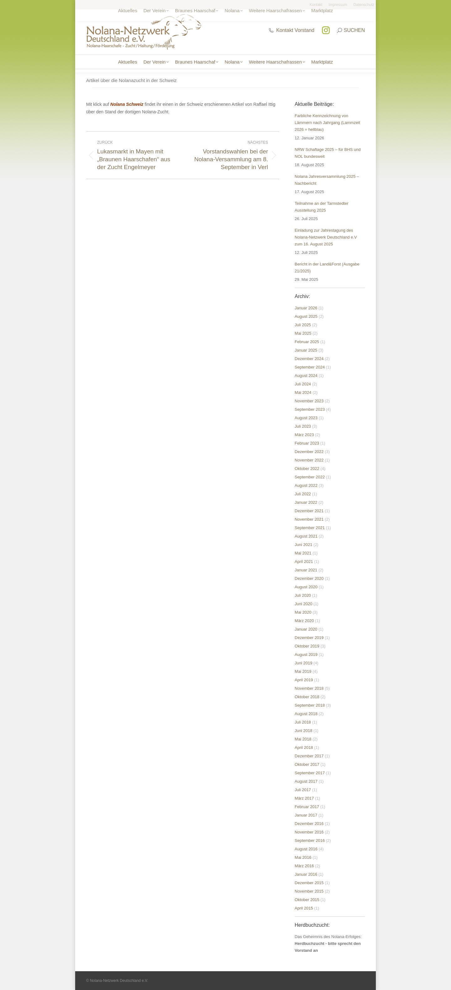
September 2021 (310, 527)
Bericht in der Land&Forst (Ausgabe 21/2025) (327, 267)
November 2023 (309, 401)
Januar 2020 (306, 629)
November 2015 (309, 891)
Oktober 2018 (307, 696)
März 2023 (304, 434)
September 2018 (310, 705)
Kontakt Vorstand (291, 30)
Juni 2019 (303, 663)
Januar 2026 (306, 308)
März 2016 (304, 866)
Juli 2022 (303, 494)
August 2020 (306, 587)
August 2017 (306, 781)
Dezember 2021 (309, 510)
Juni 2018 (303, 730)
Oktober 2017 (307, 764)
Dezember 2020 (309, 578)
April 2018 (304, 747)
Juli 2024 (303, 384)
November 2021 (309, 519)
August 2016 (306, 849)
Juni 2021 (303, 544)
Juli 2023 (303, 426)
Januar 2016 (306, 874)
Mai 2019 (303, 671)
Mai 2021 (303, 553)
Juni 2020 (303, 603)
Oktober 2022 (307, 468)
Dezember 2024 (309, 358)
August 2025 (306, 316)
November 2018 (309, 688)
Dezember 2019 (309, 637)
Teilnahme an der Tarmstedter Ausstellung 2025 (322, 207)
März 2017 (304, 798)
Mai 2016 (303, 857)
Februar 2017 (307, 806)
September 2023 (310, 409)
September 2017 (310, 773)
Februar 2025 (307, 341)
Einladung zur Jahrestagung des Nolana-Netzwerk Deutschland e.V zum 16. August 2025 (326, 237)
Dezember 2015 (309, 882)
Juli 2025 (303, 324)
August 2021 (306, 536)
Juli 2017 (303, 789)
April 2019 (304, 680)
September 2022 (310, 477)
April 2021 (304, 561)
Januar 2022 (306, 502)
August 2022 (306, 485)
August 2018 (306, 713)
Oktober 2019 (307, 646)
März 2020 (304, 620)
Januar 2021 (306, 570)
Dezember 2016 (309, 823)
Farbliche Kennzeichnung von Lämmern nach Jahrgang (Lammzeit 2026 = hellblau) (327, 122)
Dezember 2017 (309, 756)
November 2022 (309, 460)
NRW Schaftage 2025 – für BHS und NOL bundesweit (328, 153)
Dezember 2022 (309, 451)
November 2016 (309, 832)
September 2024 (310, 367)
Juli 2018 (303, 722)
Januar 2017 (306, 815)
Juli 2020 (303, 595)
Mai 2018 (303, 739)
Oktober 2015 (307, 899)
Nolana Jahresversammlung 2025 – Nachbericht (327, 180)
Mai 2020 (303, 612)
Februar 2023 (307, 443)
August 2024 (306, 375)
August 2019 (306, 654)
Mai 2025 (303, 333)
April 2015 (304, 908)
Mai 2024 (303, 392)
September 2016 (310, 840)
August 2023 (306, 417)
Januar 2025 (306, 350)
